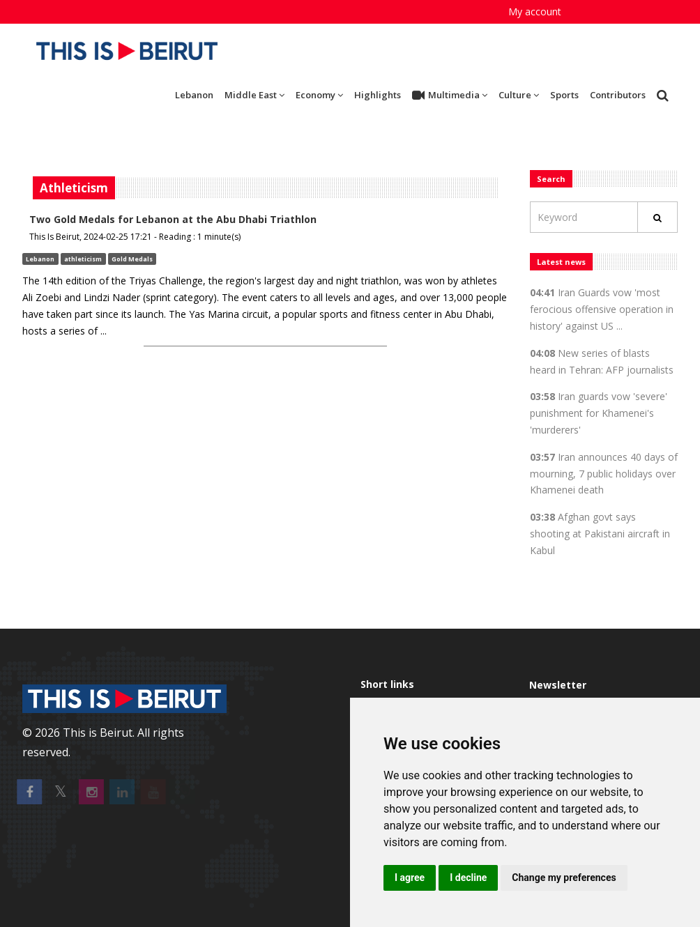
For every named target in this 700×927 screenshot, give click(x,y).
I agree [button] (410, 877)
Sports (564, 95)
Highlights (377, 95)
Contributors (618, 95)
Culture (519, 95)
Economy (319, 95)
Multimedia (449, 95)
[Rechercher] (657, 217)
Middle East (254, 95)
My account (534, 11)
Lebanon (194, 95)
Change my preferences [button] (564, 877)
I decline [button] (468, 877)
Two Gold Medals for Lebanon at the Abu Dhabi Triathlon (173, 219)
